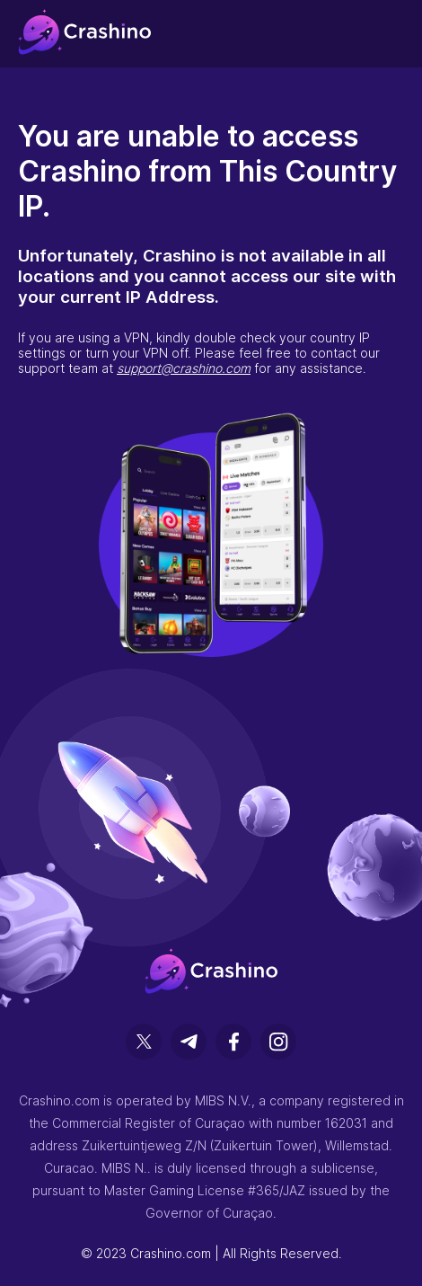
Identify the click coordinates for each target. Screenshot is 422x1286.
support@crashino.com (184, 368)
